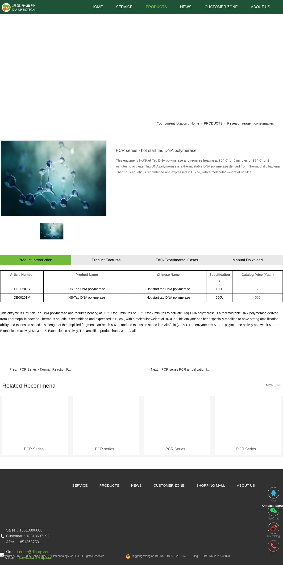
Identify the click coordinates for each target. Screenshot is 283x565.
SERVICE (124, 7)
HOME (97, 7)
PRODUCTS (156, 7)
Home (194, 123)
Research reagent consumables (250, 123)
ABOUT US (260, 7)
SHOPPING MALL (210, 485)
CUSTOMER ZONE (221, 7)
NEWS (185, 7)
